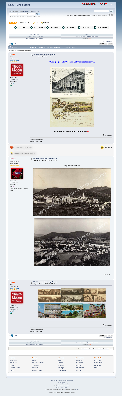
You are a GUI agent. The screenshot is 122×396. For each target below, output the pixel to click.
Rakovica (35, 368)
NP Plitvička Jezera (38, 363)
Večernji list (13, 360)
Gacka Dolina (98, 363)
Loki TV (96, 368)
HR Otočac (97, 365)
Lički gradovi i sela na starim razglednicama (86, 36)
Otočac (34, 360)
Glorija (12, 370)
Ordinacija (61, 365)
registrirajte (35, 11)
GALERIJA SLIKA (39, 28)
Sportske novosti (15, 368)
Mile (90, 38)
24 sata (12, 365)
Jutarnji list (13, 363)
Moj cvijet (61, 368)
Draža (14, 159)
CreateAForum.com (64, 385)
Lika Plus (78, 370)
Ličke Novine (79, 363)
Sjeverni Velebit (37, 370)
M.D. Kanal (97, 360)
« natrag (105, 41)
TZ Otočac (35, 365)
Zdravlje (60, 363)
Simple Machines (68, 380)
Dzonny (77, 389)
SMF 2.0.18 (54, 380)
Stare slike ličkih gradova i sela (35, 36)
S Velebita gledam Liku (70, 28)
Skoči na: (78, 348)
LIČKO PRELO (102, 28)
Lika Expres (78, 365)
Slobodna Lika (79, 368)
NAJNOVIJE (55, 28)
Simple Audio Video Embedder (61, 383)
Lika (87, 34)
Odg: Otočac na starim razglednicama (45, 158)
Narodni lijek (62, 370)
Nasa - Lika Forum (19, 4)
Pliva (59, 360)
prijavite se (26, 11)
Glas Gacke (78, 360)
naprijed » (110, 41)
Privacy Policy (61, 382)
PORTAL (23, 28)
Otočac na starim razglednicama (34, 38)
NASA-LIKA (87, 28)
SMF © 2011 (61, 380)
